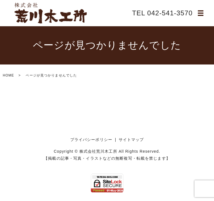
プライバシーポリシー (91, 139)
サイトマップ (131, 139)
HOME (8, 75)
